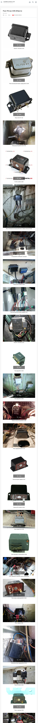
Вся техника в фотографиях (9, 2)
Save (20, 45)
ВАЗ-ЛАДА (5, 13)
